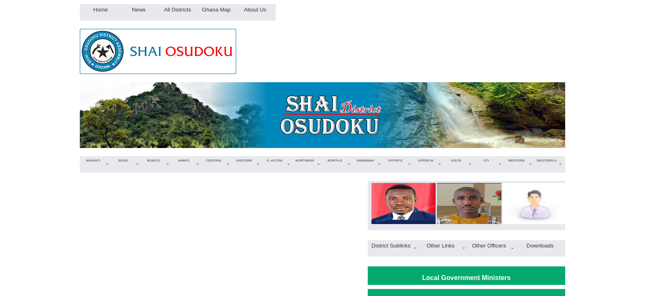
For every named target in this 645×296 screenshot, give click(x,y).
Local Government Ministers (466, 277)
